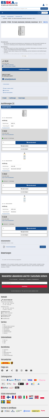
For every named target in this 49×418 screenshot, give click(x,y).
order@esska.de (5, 316)
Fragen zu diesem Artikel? (8, 88)
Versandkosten (6, 330)
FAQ (4, 324)
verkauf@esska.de (9, 79)
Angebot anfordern (24, 146)
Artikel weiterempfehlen (7, 92)
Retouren (5, 333)
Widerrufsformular (7, 352)
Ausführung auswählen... (24, 69)
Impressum (5, 349)
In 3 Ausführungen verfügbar (9, 66)
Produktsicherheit (6, 127)
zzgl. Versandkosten (8, 64)
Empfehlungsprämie (7, 327)
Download (43, 246)
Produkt (4, 98)
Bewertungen (21, 98)
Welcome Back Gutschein (9, 326)
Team (4, 341)
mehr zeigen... (24, 55)
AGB (4, 351)
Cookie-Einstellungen (8, 355)
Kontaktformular (5, 318)
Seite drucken (6, 90)
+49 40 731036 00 (6, 300)
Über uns (5, 340)
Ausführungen (12, 98)
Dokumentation (6, 84)
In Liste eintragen (24, 149)
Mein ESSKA (6, 328)
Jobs (4, 342)
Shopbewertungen (7, 331)
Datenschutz (6, 353)
